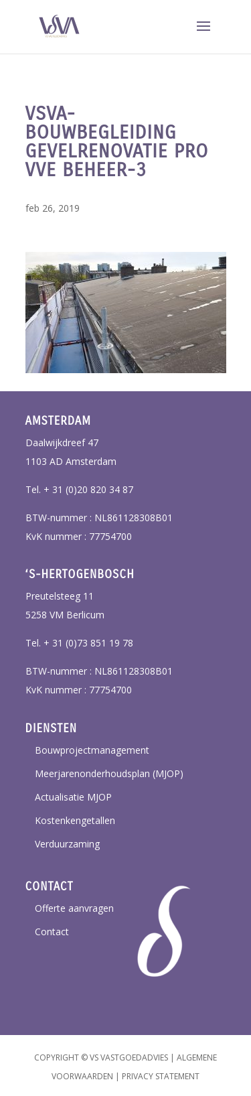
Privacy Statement (160, 1076)
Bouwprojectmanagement (92, 750)
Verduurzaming (67, 843)
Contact (52, 931)
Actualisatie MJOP (73, 797)
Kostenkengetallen (75, 820)
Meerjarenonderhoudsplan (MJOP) (109, 773)
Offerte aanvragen (74, 908)
